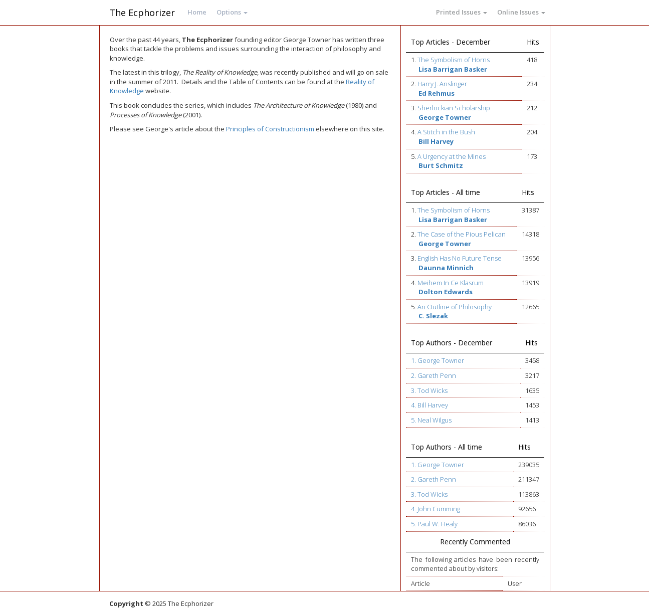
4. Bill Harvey (429, 404)
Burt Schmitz (440, 165)
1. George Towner (437, 360)
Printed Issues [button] (461, 12)
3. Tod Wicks (429, 390)
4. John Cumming (435, 508)
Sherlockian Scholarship (453, 107)
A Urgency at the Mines (451, 156)
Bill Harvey (436, 141)
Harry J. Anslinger (442, 83)
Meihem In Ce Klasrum (450, 282)
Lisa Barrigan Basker (452, 69)
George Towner (444, 117)
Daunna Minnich (446, 267)
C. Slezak (433, 315)
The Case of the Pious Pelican (461, 234)
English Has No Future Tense (459, 258)
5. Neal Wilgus (431, 420)
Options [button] (232, 12)
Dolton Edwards (445, 291)
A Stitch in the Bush (446, 131)
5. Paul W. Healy (434, 523)
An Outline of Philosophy (454, 306)
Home (196, 12)
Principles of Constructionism (270, 128)
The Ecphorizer (142, 13)
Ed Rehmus (436, 93)
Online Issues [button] (521, 12)
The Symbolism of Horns (453, 59)
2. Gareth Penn (433, 375)
